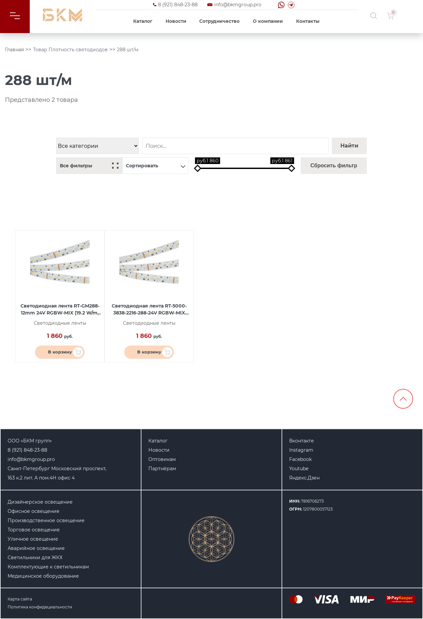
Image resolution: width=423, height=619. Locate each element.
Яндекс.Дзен (304, 478)
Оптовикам (162, 459)
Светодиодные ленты (60, 323)
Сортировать (155, 166)
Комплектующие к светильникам (48, 567)
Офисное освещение (33, 511)
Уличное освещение (33, 539)
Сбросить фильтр (333, 165)
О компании (268, 21)
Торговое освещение (34, 530)
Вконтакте (301, 441)
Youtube (298, 469)
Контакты (308, 21)
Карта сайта (20, 599)
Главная (14, 50)
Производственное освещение (46, 520)
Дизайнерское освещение (40, 502)
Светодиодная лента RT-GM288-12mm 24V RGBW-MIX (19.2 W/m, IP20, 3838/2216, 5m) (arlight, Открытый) (59, 309)
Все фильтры (89, 166)
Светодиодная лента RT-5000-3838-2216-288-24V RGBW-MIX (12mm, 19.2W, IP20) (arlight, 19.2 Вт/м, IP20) (149, 309)
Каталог (142, 21)
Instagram (301, 450)
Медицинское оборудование (43, 576)
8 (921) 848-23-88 (178, 5)
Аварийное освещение (36, 548)
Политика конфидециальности (40, 606)
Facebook (300, 459)
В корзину (65, 352)
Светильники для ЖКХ (35, 557)
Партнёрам (162, 469)
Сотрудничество (219, 21)
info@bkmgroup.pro (237, 5)
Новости (176, 21)
